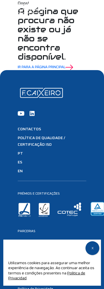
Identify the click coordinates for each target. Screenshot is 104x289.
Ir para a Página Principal (45, 67)
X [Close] (92, 248)
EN (20, 171)
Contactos (29, 129)
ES (20, 162)
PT (20, 153)
